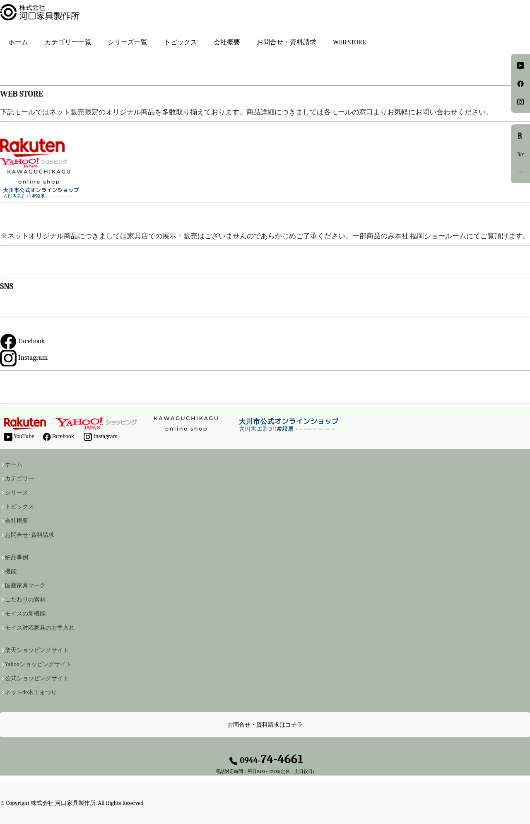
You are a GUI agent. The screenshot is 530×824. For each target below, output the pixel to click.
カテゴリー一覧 (68, 42)
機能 (11, 571)
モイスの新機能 (25, 614)
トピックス (19, 507)
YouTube (19, 437)
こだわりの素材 (25, 600)
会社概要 (227, 42)
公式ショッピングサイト (37, 678)
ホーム (18, 42)
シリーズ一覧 (127, 42)
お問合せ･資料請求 (29, 535)
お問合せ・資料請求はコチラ (265, 724)
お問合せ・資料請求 (286, 42)
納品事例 (16, 557)
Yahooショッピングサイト (38, 664)
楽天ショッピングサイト (37, 650)
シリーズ (16, 493)
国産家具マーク (25, 586)
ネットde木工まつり (31, 693)
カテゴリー (19, 479)
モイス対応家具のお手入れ (40, 628)
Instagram (24, 357)
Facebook (22, 341)
